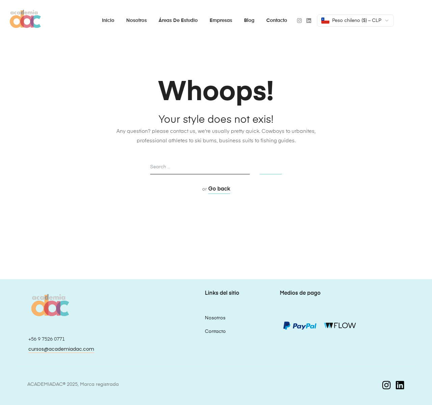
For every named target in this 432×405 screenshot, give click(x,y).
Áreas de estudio (178, 20)
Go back (219, 189)
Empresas (221, 20)
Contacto (276, 20)
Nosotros (136, 20)
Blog (249, 20)
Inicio (108, 20)
